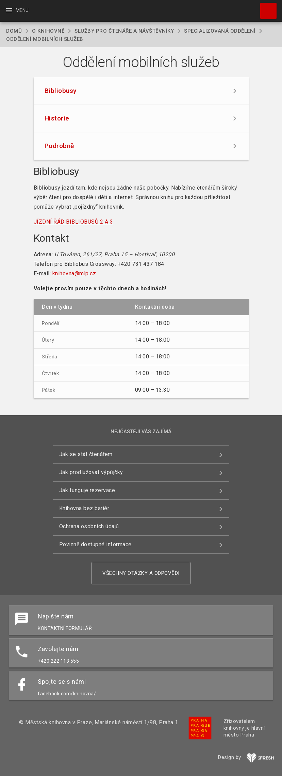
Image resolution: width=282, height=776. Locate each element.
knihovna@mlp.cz (74, 273)
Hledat (265, 7)
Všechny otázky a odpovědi (141, 573)
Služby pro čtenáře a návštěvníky (124, 31)
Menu (17, 10)
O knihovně (48, 31)
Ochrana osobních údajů (89, 526)
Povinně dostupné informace (95, 544)
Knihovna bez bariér (84, 508)
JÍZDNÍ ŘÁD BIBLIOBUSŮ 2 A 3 (73, 222)
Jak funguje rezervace (87, 490)
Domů (14, 31)
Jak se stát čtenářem (86, 454)
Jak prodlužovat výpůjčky (91, 472)
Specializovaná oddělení (219, 31)
